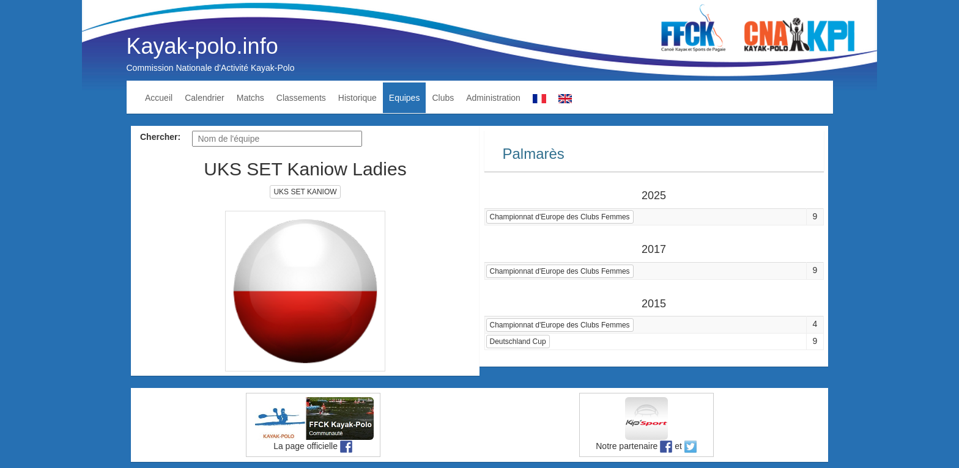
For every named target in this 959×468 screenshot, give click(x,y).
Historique (357, 98)
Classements (301, 98)
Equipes (404, 98)
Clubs (443, 98)
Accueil (158, 98)
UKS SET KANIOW (304, 192)
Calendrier (204, 98)
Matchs (250, 98)
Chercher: (160, 137)
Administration (493, 98)
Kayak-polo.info (202, 46)
